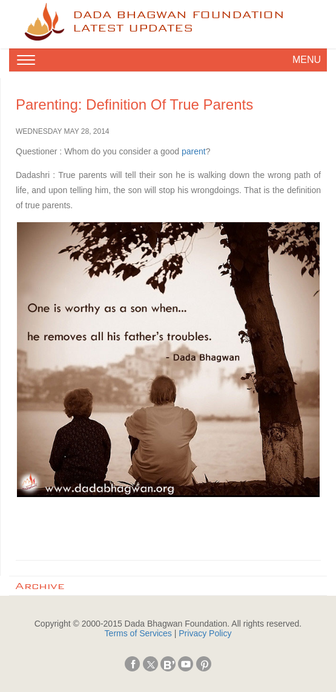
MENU (306, 59)
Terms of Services (138, 633)
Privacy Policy (205, 633)
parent (194, 151)
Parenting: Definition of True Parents (134, 104)
